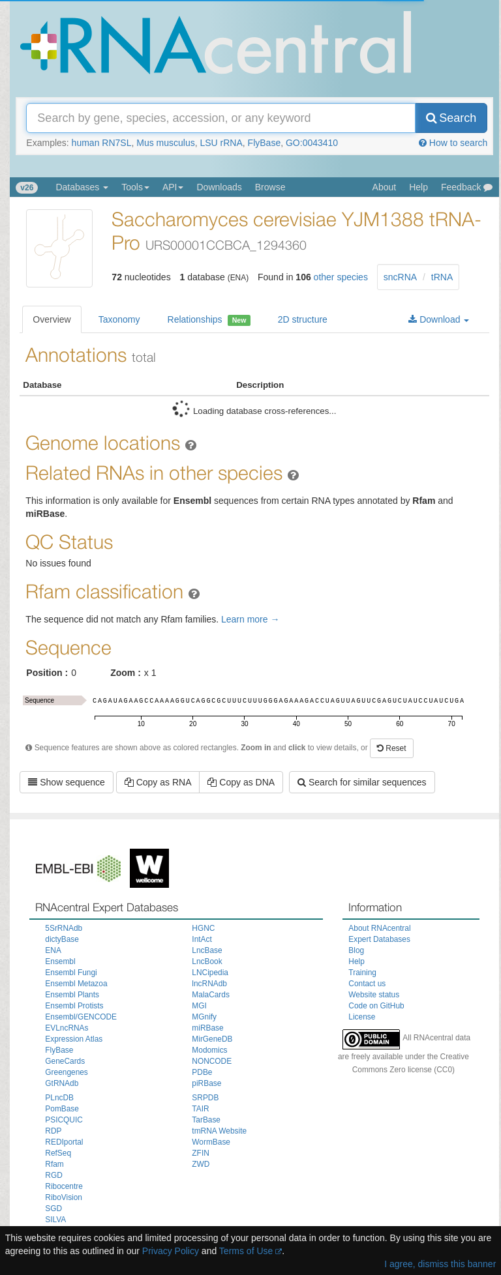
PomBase (62, 1108)
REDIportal (64, 1142)
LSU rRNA (221, 143)
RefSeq (58, 1153)
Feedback (467, 187)
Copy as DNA (241, 782)
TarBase (206, 1119)
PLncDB (59, 1097)
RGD (53, 1175)
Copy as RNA (158, 782)
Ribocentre (64, 1186)
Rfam (54, 1164)
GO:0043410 (312, 143)
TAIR (200, 1108)
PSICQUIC (63, 1119)
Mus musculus (165, 143)
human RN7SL (102, 143)
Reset (391, 748)
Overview (51, 319)
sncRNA (400, 277)
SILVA (55, 1219)
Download (438, 319)
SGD (53, 1208)
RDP (53, 1131)
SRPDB (205, 1097)
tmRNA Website (219, 1131)
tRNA (442, 277)
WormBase (211, 1142)
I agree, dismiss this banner (440, 1264)
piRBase (206, 1083)
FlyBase (264, 143)
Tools (135, 187)
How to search (453, 143)
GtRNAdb (61, 1083)
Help (418, 187)
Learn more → (250, 619)
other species (341, 277)
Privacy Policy (170, 1251)
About (384, 187)
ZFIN (200, 1153)
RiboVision (63, 1197)
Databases (81, 187)
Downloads (218, 187)
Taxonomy (119, 319)
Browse (270, 187)
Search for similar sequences (361, 782)
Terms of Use (246, 1251)
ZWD (200, 1164)
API (173, 187)
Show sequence (66, 782)
